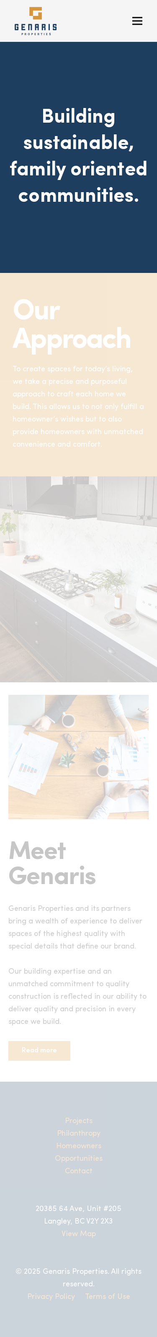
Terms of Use (107, 1297)
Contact (79, 1171)
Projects (79, 1121)
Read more (39, 1050)
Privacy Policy (51, 1297)
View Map (79, 1234)
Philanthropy (78, 1134)
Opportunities (79, 1159)
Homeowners (78, 1146)
